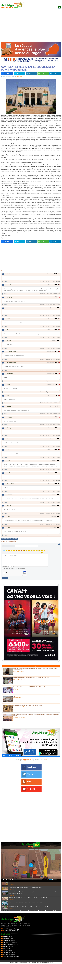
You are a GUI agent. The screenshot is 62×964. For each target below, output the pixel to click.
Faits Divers (5, 954)
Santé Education (6, 944)
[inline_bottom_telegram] (55, 241)
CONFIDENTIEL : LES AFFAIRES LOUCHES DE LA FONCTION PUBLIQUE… (28, 68)
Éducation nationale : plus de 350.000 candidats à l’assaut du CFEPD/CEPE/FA (31, 677)
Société (4, 938)
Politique (4, 936)
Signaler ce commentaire (53, 281)
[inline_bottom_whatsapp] (43, 241)
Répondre (42, 281)
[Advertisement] (31, 23)
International (5, 940)
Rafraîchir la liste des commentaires (10, 538)
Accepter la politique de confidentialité (15, 568)
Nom (7, 546)
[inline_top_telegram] (55, 73)
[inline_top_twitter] (19, 73)
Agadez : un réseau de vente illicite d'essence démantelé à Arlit (27, 696)
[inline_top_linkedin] (31, 73)
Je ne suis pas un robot (12, 573)
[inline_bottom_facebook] (7, 241)
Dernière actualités (7, 956)
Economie (5, 946)
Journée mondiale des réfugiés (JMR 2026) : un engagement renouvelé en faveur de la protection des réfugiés (36, 715)
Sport (3, 948)
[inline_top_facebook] (7, 73)
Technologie (5, 952)
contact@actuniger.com (11, 930)
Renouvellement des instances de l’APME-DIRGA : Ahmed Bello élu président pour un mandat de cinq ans (36, 687)
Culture (4, 950)
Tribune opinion (6, 942)
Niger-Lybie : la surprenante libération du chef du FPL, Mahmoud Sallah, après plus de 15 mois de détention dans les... (35, 669)
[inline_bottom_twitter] (19, 241)
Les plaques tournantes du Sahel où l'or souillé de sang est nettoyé (28, 705)
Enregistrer (5, 577)
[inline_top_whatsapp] (43, 73)
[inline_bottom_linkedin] (31, 241)
